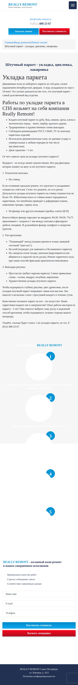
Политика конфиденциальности (39, 676)
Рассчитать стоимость (54, 31)
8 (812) (40, 23)
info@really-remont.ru (40, 19)
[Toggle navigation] (73, 5)
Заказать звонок (23, 31)
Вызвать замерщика (39, 633)
